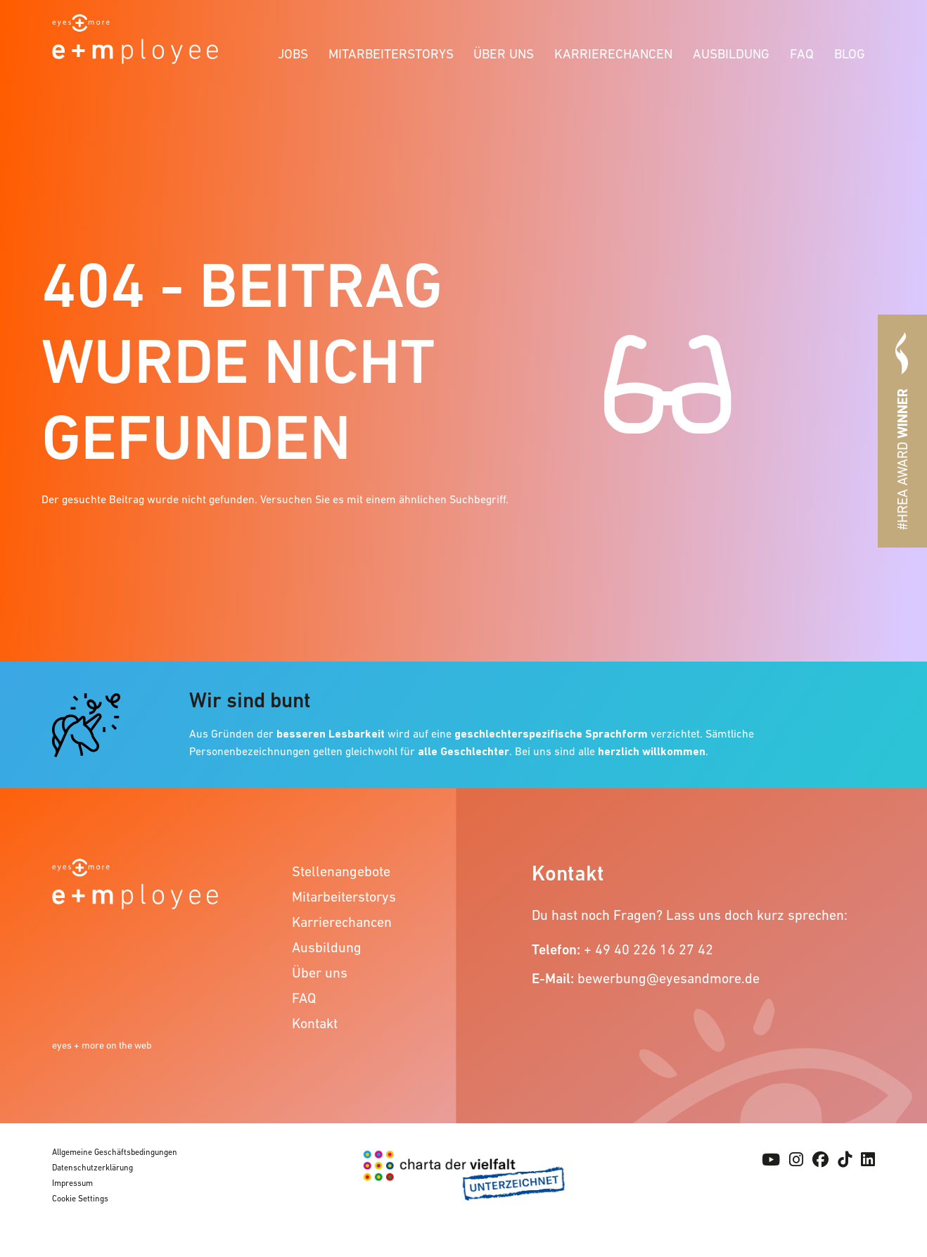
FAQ (802, 53)
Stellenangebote (341, 871)
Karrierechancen (613, 53)
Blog (849, 53)
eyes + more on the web (102, 1045)
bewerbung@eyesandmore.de (668, 978)
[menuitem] (293, 51)
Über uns (503, 53)
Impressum (72, 1183)
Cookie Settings (80, 1198)
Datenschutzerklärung (92, 1167)
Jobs (293, 53)
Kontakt (315, 1023)
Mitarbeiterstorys (391, 53)
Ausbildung (731, 53)
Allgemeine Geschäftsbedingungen (114, 1152)
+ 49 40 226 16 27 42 (648, 949)
